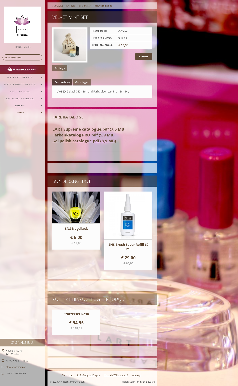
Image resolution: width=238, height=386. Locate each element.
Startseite (57, 5)
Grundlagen (81, 82)
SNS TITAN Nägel (20, 91)
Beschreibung (62, 82)
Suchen (39, 57)
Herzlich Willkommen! (116, 375)
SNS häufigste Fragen (88, 375)
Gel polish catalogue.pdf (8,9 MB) (84, 140)
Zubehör (20, 105)
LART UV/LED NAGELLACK (20, 98)
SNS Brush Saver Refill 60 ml (128, 246)
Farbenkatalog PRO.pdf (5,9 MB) (83, 135)
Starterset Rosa (76, 314)
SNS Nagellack (76, 228)
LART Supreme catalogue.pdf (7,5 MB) (88, 129)
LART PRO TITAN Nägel (20, 77)
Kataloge (136, 375)
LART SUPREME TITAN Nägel (20, 84)
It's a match (84, 5)
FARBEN (20, 112)
